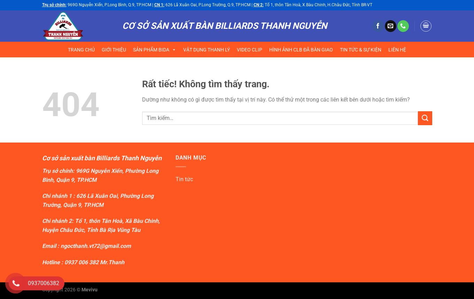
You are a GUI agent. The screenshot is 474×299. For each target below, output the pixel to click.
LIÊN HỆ (397, 49)
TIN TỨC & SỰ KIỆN (360, 49)
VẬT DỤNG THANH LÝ (206, 49)
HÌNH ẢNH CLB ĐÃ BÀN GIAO (301, 49)
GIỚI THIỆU (114, 49)
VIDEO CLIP (249, 49)
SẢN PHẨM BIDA (154, 50)
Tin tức (184, 179)
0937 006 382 (81, 262)
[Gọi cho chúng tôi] (403, 26)
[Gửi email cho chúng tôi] (390, 26)
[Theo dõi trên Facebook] (378, 26)
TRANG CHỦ (81, 49)
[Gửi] (425, 118)
